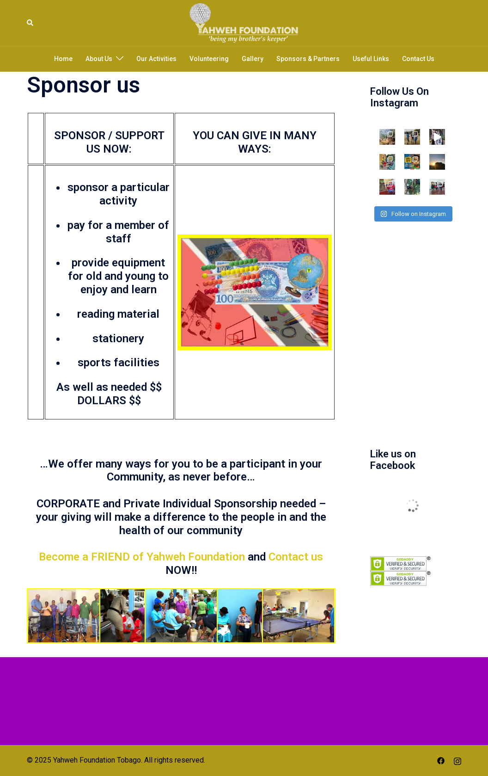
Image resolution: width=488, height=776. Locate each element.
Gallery (252, 58)
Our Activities (156, 58)
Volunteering (209, 58)
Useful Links (371, 58)
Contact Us (418, 58)
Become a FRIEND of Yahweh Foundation (142, 556)
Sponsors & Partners (308, 58)
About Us (98, 58)
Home (63, 58)
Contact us (295, 556)
